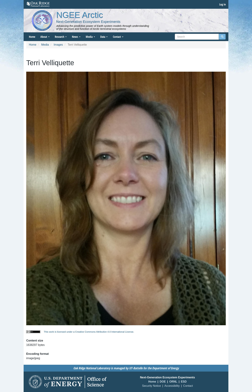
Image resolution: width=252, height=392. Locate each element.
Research (61, 37)
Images (58, 44)
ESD (184, 381)
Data (104, 37)
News (76, 37)
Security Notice (151, 385)
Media (90, 37)
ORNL (173, 381)
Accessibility (172, 385)
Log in (222, 4)
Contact (118, 37)
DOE (163, 381)
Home (32, 37)
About (45, 37)
